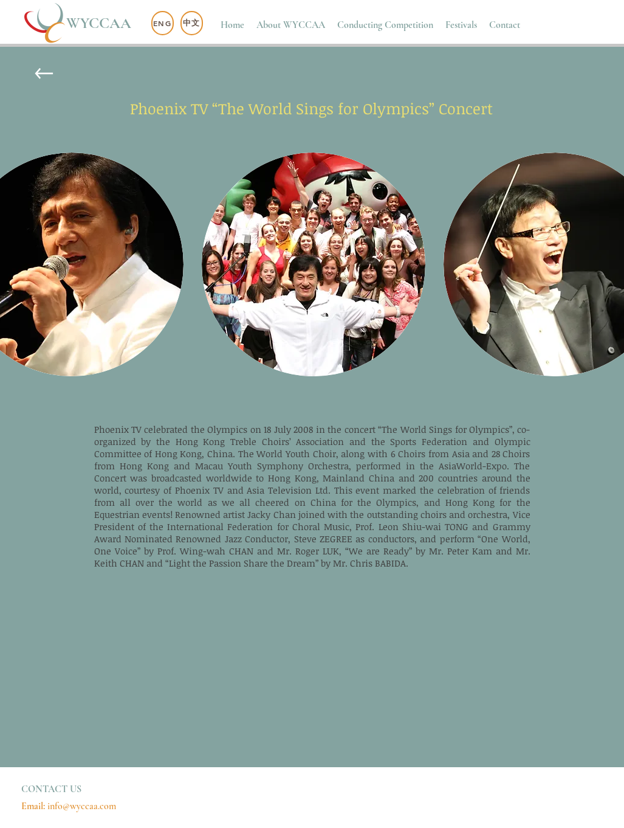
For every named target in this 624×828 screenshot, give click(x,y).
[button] (290, 25)
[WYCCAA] (102, 23)
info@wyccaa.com (81, 806)
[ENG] (162, 23)
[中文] (191, 23)
